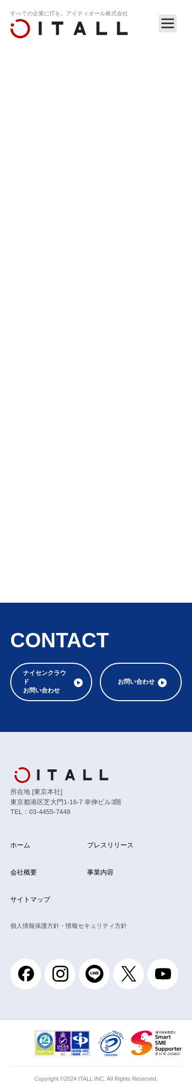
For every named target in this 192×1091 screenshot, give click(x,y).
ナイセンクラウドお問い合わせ (44, 681)
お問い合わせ (136, 681)
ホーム (20, 845)
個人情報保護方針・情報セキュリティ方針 (68, 925)
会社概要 (23, 872)
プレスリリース (110, 845)
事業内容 (100, 872)
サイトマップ (30, 899)
